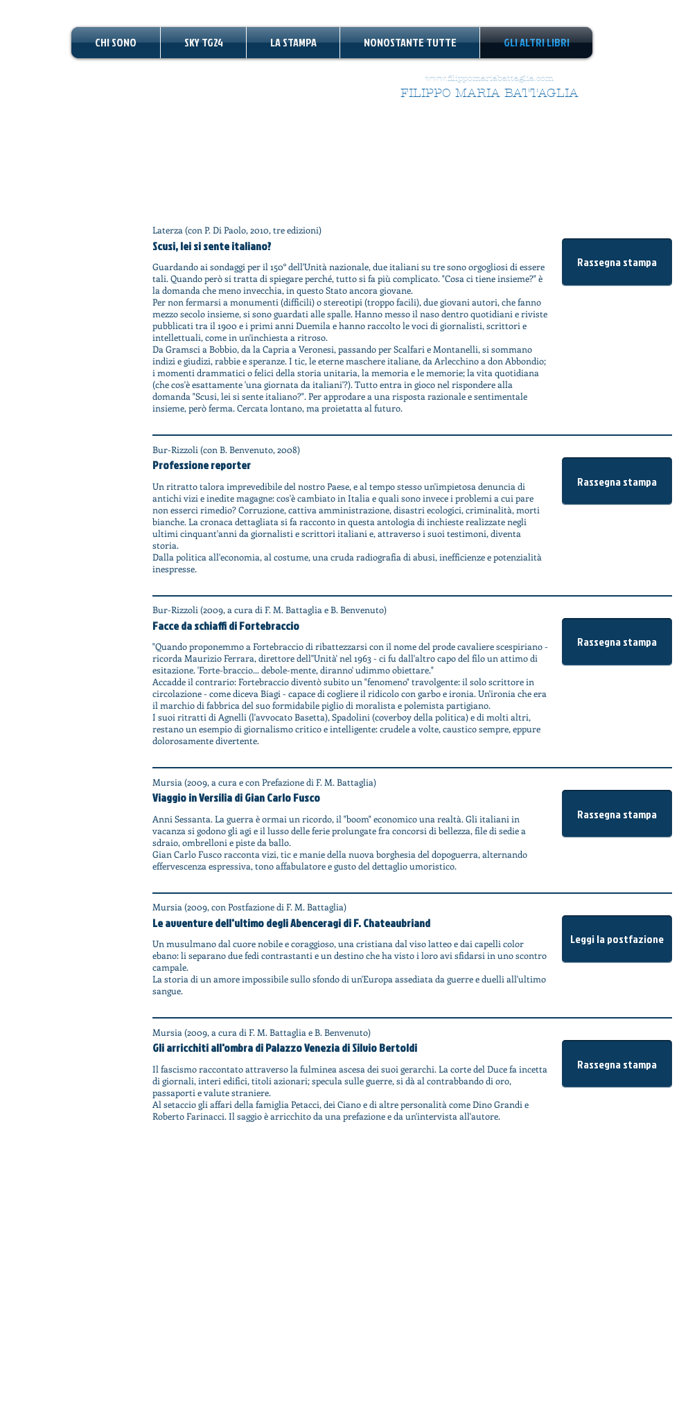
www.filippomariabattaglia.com (489, 78)
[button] (617, 262)
